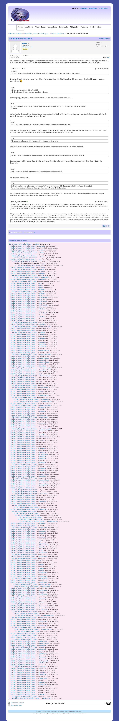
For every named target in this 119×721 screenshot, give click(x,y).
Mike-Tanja (42, 309)
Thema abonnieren (16, 705)
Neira (40, 260)
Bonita (42, 385)
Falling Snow (42, 344)
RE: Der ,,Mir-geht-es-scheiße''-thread (23, 246)
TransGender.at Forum (16, 34)
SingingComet (43, 641)
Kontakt (38, 711)
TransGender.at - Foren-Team (80, 713)
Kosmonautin (42, 360)
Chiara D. (41, 568)
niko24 (41, 541)
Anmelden (83, 8)
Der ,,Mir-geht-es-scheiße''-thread (20, 244)
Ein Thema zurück (16, 232)
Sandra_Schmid (43, 661)
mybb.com (48, 713)
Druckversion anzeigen (17, 703)
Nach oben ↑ (79, 711)
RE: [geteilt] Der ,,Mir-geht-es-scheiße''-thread (24, 698)
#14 (108, 57)
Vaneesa (41, 564)
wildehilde (42, 250)
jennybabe (42, 246)
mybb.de (52, 713)
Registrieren (93, 8)
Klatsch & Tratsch (57, 34)
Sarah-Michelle (43, 297)
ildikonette (42, 547)
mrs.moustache (43, 454)
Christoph (41, 694)
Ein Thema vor (28, 232)
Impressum (53, 711)
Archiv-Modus (61, 711)
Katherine (41, 602)
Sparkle (42, 332)
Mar (40, 560)
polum (24, 43)
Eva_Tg (42, 323)
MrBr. (60, 713)
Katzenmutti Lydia (45, 326)
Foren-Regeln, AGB (45, 711)
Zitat (104, 226)
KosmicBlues (42, 325)
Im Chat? (29, 27)
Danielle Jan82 (43, 553)
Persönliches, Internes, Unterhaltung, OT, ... (37, 34)
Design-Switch (103, 8)
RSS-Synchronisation (70, 711)
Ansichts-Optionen (104, 38)
